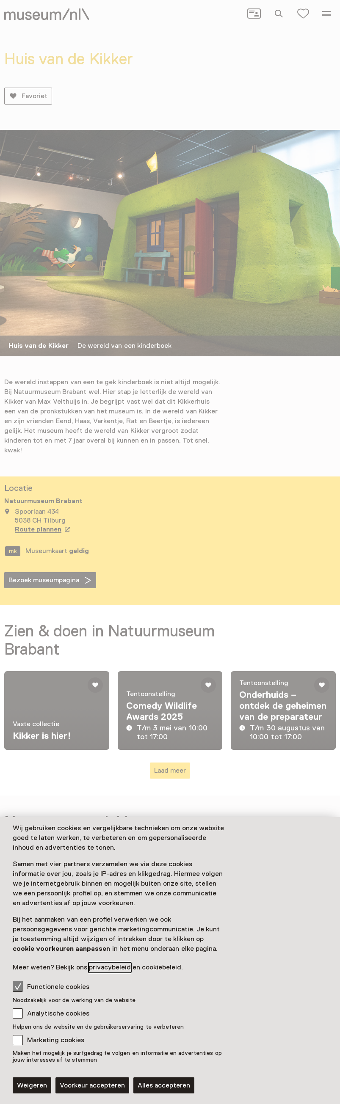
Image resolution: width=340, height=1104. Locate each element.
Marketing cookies (55, 1040)
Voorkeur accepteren (92, 1085)
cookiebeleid (161, 967)
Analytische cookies (58, 1013)
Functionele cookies (51, 986)
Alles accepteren (164, 1085)
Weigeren (32, 1085)
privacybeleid (110, 967)
